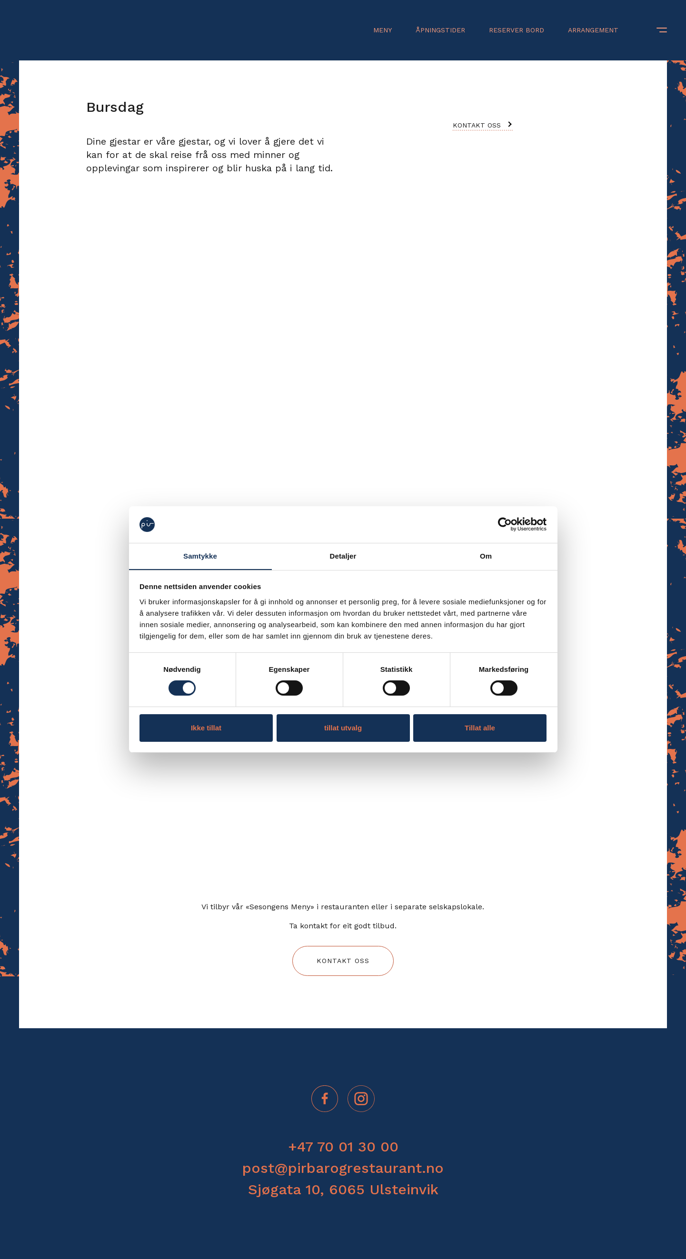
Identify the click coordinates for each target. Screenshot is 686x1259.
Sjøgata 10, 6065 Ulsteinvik (343, 1189)
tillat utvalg (343, 728)
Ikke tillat (206, 728)
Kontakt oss (477, 125)
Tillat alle (480, 728)
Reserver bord (516, 30)
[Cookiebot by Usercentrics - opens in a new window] (505, 524)
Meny (382, 30)
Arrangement (593, 30)
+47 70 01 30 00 (343, 1146)
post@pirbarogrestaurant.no (343, 1168)
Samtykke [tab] (200, 556)
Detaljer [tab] (343, 556)
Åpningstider (440, 30)
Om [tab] (486, 556)
